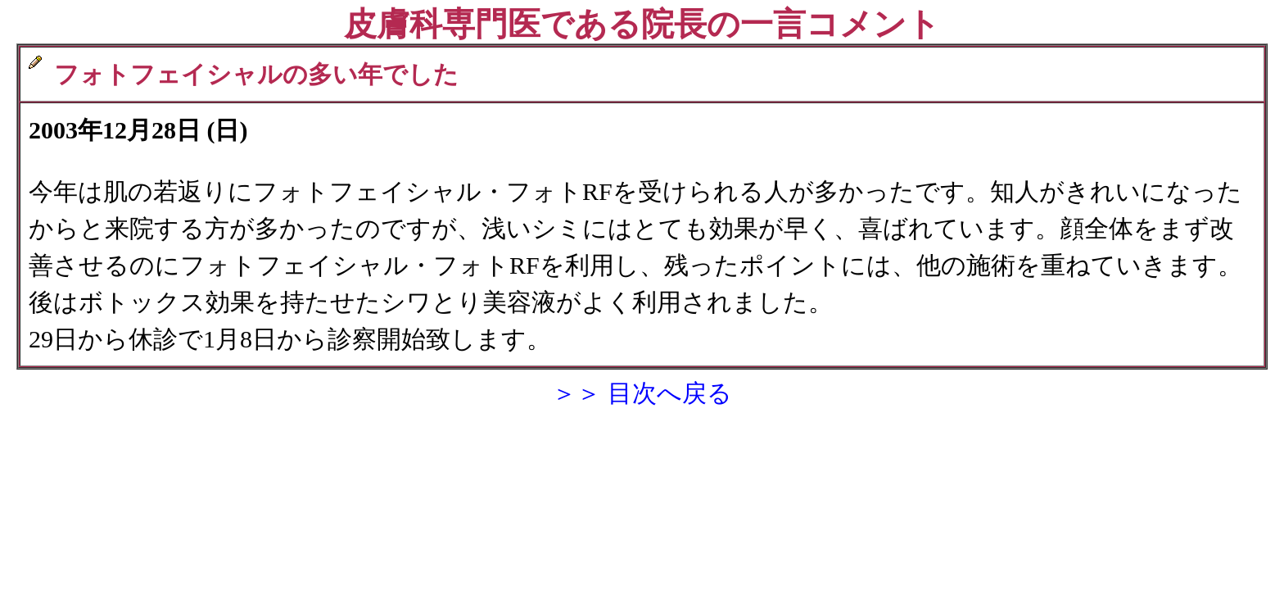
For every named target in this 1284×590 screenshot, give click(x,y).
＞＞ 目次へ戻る (642, 392)
